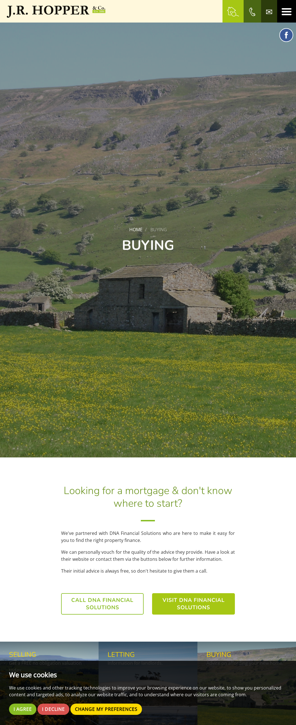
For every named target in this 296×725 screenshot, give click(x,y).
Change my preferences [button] (106, 709)
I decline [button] (53, 709)
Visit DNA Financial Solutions (194, 604)
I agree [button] (23, 709)
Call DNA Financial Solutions (102, 604)
